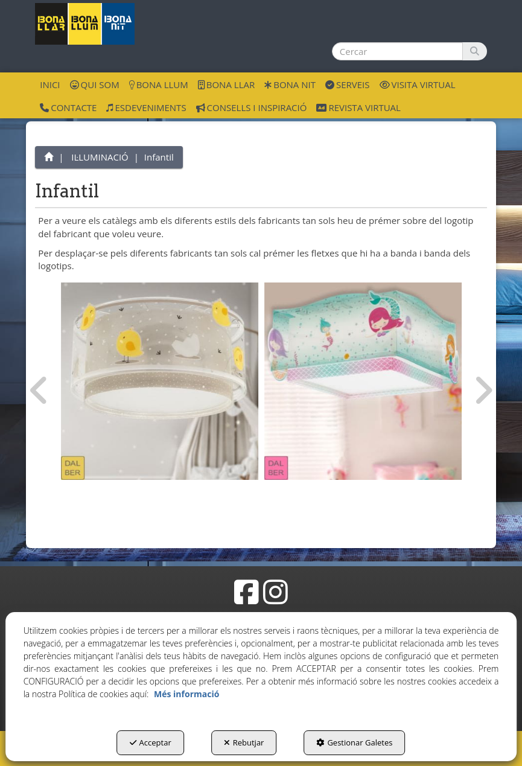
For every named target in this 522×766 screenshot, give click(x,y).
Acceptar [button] (150, 742)
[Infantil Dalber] (159, 381)
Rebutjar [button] (244, 742)
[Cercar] (474, 51)
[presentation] (39, 391)
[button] (85, 24)
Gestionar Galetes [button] (354, 742)
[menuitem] (50, 83)
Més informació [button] (186, 694)
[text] (397, 51)
